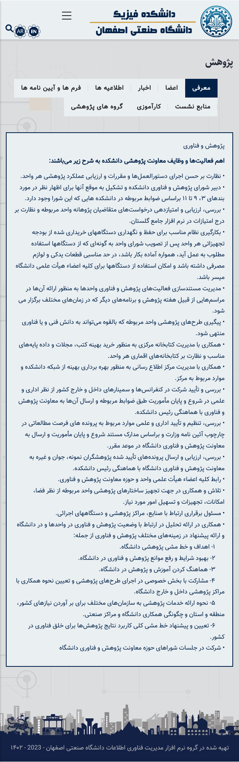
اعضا (171, 88)
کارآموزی (149, 107)
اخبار (144, 88)
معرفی (201, 88)
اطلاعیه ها (109, 88)
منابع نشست (193, 107)
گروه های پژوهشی (97, 107)
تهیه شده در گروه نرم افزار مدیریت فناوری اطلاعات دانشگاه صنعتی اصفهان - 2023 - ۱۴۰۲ (120, 748)
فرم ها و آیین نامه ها (51, 88)
